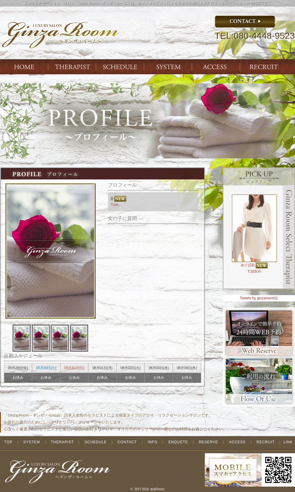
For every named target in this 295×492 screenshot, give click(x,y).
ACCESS (217, 66)
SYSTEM (169, 66)
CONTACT (127, 442)
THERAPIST (72, 66)
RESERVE (208, 442)
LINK (288, 442)
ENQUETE (178, 442)
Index (24, 66)
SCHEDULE (95, 442)
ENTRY (265, 66)
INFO (153, 442)
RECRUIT (266, 442)
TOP (8, 442)
